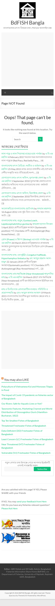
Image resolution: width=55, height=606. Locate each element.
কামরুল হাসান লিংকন (43, 223)
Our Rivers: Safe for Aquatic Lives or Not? (21, 403)
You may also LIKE (16, 380)
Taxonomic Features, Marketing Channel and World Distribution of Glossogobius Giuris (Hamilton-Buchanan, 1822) (26, 412)
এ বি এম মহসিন (15, 277)
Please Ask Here (9, 508)
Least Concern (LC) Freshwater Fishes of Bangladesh (27, 439)
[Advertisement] (27, 59)
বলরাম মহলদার (44, 208)
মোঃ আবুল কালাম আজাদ (29, 292)
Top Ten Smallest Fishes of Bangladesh (20, 420)
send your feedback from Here (31, 501)
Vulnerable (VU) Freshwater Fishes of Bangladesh (26, 452)
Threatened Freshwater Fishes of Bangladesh (23, 425)
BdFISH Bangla (27, 22)
